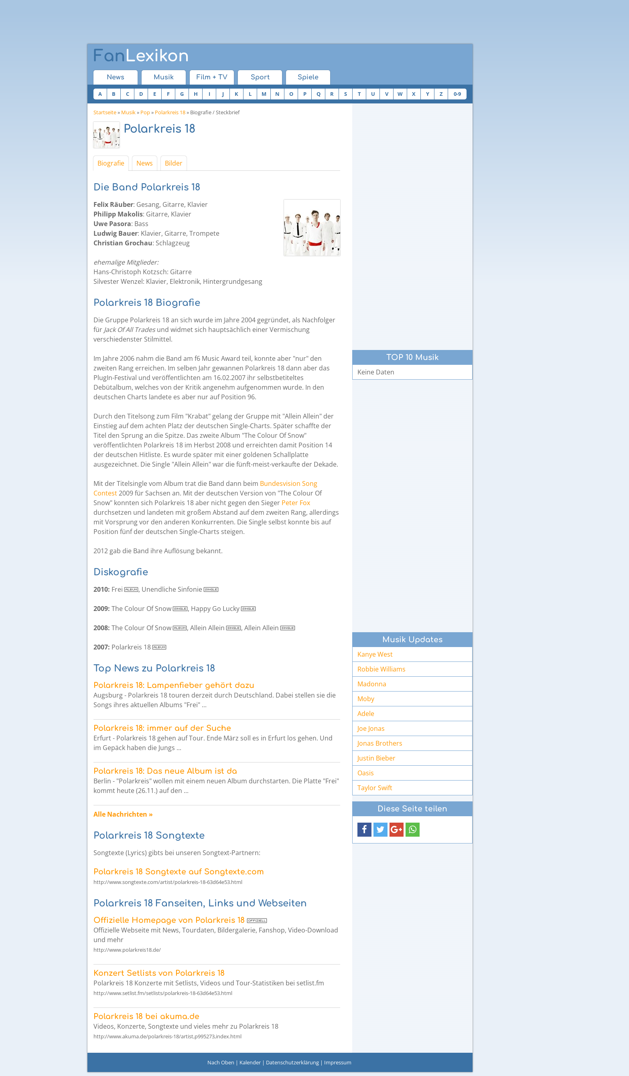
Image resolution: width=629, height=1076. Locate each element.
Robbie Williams (381, 669)
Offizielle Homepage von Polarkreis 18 (169, 920)
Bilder (174, 163)
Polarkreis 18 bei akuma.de (146, 1016)
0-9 (457, 93)
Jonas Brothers (379, 743)
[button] (364, 830)
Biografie (110, 163)
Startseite (104, 112)
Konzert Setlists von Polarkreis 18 (159, 973)
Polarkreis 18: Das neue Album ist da (165, 771)
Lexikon (141, 56)
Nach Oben (220, 1062)
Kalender (250, 1062)
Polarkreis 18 (170, 112)
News (115, 77)
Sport (260, 77)
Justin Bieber (376, 758)
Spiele (308, 77)
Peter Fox (296, 502)
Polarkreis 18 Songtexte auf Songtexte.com (178, 872)
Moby (365, 698)
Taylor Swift (374, 787)
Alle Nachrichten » (123, 814)
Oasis (365, 773)
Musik (164, 77)
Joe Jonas (371, 728)
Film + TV (212, 77)
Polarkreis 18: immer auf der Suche (162, 728)
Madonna (371, 684)
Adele (365, 713)
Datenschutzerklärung (292, 1062)
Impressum (337, 1062)
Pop (145, 112)
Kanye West (375, 654)
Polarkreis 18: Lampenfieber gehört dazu (173, 685)
